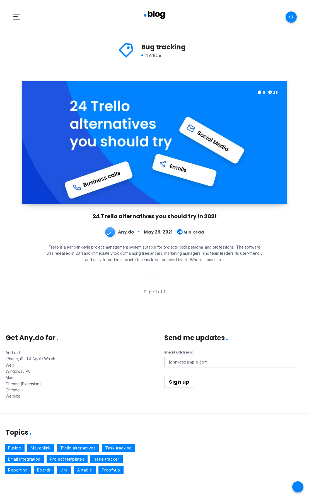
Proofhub (111, 470)
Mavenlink (41, 448)
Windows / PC (18, 371)
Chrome (13, 390)
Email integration (24, 459)
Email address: (178, 352)
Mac (9, 377)
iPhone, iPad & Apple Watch (30, 358)
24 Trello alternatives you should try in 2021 (155, 216)
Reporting (18, 470)
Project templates (67, 459)
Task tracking (118, 448)
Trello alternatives (78, 448)
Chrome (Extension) (23, 383)
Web (10, 365)
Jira (64, 470)
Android (13, 352)
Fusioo (14, 448)
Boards (44, 470)
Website (13, 396)
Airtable (84, 470)
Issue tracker (106, 459)
